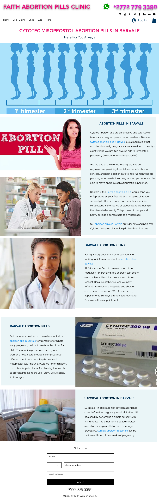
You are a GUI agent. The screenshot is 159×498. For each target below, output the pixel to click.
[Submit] (80, 482)
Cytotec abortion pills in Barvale (108, 141)
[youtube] (154, 14)
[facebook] (139, 14)
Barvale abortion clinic (119, 192)
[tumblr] (129, 14)
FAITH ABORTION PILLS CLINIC (46, 6)
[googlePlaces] (120, 14)
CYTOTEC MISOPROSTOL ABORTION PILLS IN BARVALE (79, 30)
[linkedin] (144, 14)
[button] (154, 20)
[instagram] (125, 14)
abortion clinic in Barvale (108, 223)
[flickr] (149, 14)
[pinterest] (134, 14)
